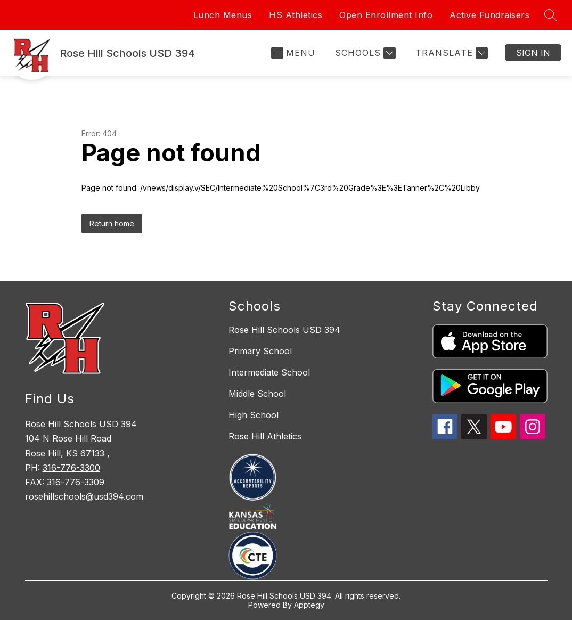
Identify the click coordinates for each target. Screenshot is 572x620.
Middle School (257, 393)
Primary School (260, 351)
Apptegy (309, 604)
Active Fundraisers (489, 15)
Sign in (533, 52)
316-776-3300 (71, 467)
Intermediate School (269, 372)
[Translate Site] (450, 53)
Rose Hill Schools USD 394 (284, 329)
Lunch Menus (222, 15)
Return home (111, 223)
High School (253, 415)
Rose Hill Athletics (264, 436)
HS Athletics (295, 15)
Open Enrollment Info (385, 15)
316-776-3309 (75, 482)
